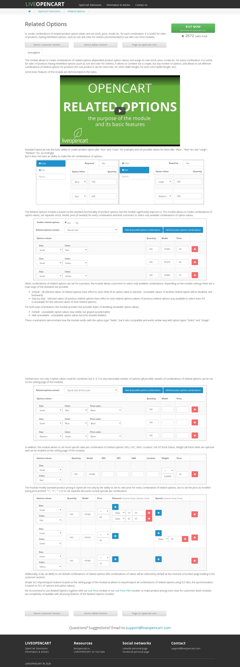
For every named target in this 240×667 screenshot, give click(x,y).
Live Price (93, 590)
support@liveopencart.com (148, 627)
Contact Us (141, 5)
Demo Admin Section (95, 44)
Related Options (76, 11)
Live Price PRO (123, 590)
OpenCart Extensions (90, 5)
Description (34, 52)
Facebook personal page (135, 651)
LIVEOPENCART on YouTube (89, 651)
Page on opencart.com (144, 44)
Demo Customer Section (47, 44)
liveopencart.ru (82, 648)
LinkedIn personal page (135, 648)
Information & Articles (118, 5)
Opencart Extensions (49, 11)
